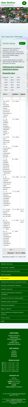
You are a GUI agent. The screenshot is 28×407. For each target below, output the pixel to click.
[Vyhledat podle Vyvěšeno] (16, 98)
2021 (18, 85)
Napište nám (10, 9)
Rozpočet (14, 341)
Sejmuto (23, 94)
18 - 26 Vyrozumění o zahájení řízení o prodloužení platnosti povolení (7, 152)
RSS (22, 43)
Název (5, 94)
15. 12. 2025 (15, 209)
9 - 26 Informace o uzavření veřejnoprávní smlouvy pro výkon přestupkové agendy (7, 183)
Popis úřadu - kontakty (7, 267)
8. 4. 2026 (15, 159)
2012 (18, 77)
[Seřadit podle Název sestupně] (8, 94)
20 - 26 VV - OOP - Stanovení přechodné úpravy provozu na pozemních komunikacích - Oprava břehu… (7, 109)
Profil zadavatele (6, 275)
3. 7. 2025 (15, 231)
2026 (12, 90)
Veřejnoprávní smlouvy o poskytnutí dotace (13, 68)
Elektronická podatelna (8, 305)
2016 (5, 82)
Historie (14, 351)
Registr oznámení (6, 309)
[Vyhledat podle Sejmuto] (23, 98)
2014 (12, 80)
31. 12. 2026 (22, 210)
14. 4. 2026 (15, 137)
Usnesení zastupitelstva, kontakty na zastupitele (11, 293)
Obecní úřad (9, 36)
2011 (12, 77)
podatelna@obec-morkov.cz (14, 387)
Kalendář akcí (22, 9)
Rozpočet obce (9, 73)
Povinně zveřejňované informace (10, 271)
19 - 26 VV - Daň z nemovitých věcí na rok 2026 (6, 140)
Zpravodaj (14, 356)
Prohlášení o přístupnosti (16, 400)
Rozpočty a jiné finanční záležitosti (11, 285)
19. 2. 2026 (15, 177)
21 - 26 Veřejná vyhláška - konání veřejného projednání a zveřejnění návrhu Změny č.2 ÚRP (7, 127)
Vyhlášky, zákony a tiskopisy (9, 301)
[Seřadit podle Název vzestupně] (8, 93)
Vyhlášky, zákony (14, 342)
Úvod (2, 36)
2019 (5, 85)
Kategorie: (6, 77)
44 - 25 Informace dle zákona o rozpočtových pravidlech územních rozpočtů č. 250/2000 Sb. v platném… (7, 239)
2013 (5, 80)
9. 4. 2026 (15, 146)
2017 (12, 82)
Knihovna (14, 354)
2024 (18, 87)
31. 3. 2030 (23, 177)
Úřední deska (5, 278)
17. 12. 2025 (15, 191)
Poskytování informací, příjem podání (12, 298)
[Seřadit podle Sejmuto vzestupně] (21, 95)
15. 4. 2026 (15, 101)
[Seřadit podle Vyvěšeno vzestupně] (13, 95)
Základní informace (6, 264)
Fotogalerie (18, 9)
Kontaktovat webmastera (16, 399)
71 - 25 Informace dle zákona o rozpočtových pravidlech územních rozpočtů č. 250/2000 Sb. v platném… (7, 199)
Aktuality (14, 352)
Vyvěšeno (15, 94)
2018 (18, 82)
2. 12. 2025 (15, 220)
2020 (12, 85)
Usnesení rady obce (6, 289)
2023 (12, 87)
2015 (18, 80)
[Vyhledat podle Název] (7, 98)
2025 (5, 90)
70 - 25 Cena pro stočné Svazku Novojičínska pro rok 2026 (7, 213)
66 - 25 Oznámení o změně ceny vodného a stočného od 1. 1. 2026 (7, 224)
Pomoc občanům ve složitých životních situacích (12, 313)
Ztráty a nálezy (5, 318)
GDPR (2, 321)
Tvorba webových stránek (15, 402)
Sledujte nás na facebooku (14, 9)
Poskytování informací (14, 344)
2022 (5, 87)
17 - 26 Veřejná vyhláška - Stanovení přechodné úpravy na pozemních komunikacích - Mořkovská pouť (7, 166)
